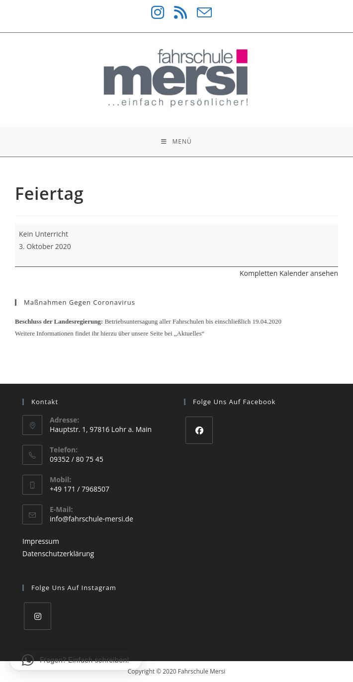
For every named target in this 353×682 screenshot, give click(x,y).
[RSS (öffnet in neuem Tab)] (175, 12)
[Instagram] (37, 616)
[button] (75, 660)
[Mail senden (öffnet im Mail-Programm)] (199, 12)
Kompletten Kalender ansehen (289, 273)
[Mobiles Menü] (176, 142)
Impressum (40, 541)
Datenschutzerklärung (58, 553)
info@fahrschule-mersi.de (91, 518)
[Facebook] (199, 430)
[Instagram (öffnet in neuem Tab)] (152, 12)
